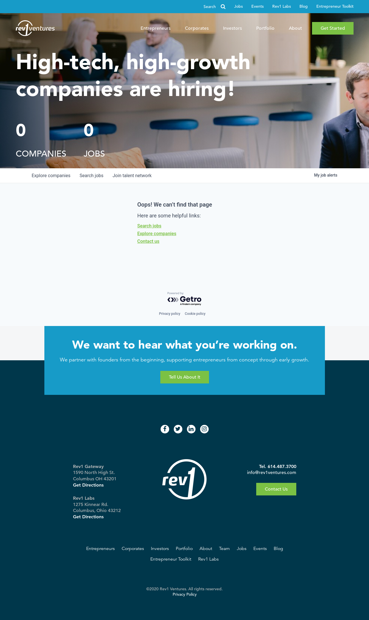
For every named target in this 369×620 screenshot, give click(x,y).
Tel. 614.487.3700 (277, 466)
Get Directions (88, 485)
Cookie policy (195, 314)
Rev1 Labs (281, 6)
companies (51, 175)
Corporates (197, 28)
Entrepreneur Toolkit (335, 6)
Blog (303, 6)
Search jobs (149, 226)
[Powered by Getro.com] (184, 299)
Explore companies (156, 233)
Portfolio (265, 28)
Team (224, 548)
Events (257, 6)
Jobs (238, 6)
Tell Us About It (184, 377)
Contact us (148, 241)
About (295, 28)
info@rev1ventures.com (271, 472)
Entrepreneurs (156, 28)
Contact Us (276, 489)
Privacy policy (169, 314)
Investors (232, 28)
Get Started (333, 28)
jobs (91, 175)
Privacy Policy (185, 594)
